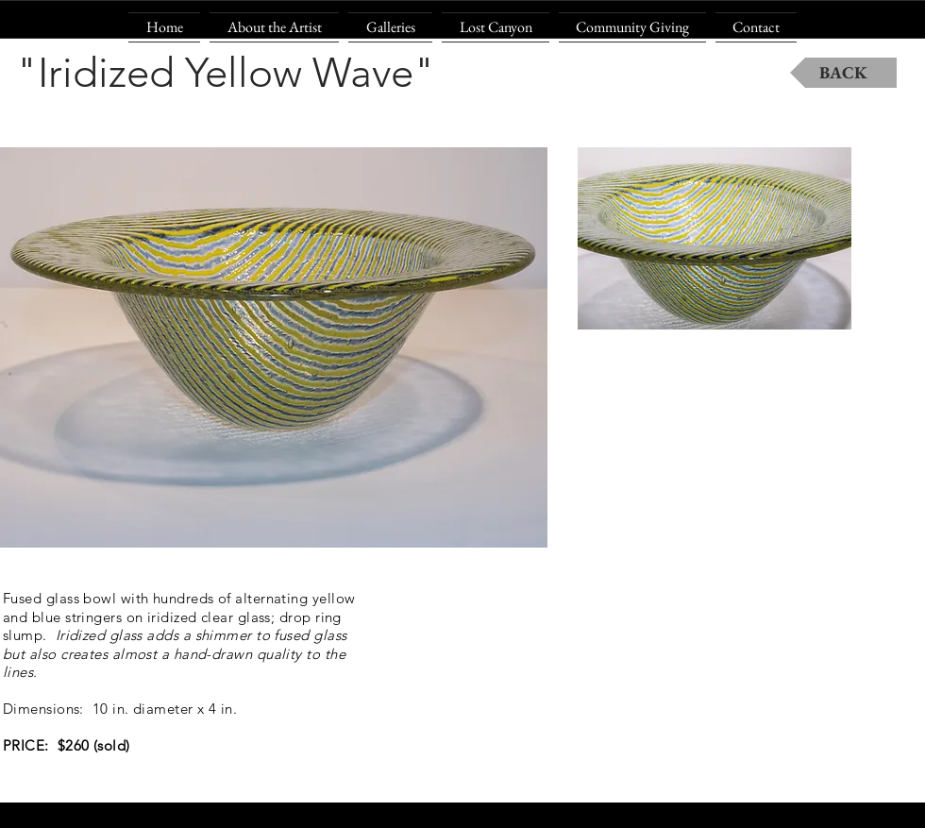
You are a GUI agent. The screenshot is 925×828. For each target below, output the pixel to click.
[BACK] (843, 73)
